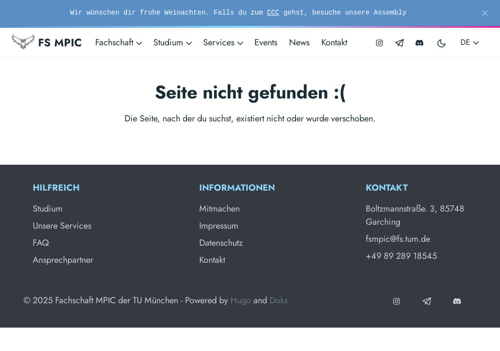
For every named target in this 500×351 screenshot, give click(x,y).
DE (470, 42)
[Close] (485, 13)
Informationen (237, 187)
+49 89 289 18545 (401, 256)
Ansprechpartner (63, 260)
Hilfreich (56, 187)
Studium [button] (173, 42)
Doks (279, 300)
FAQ (41, 242)
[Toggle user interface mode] (442, 43)
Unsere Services (62, 225)
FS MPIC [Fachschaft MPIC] (47, 42)
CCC (273, 13)
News (299, 42)
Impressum (218, 225)
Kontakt (334, 42)
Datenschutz (221, 242)
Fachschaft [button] (119, 42)
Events (265, 42)
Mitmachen (219, 208)
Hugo (240, 300)
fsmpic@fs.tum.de (398, 239)
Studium (47, 208)
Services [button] (224, 42)
